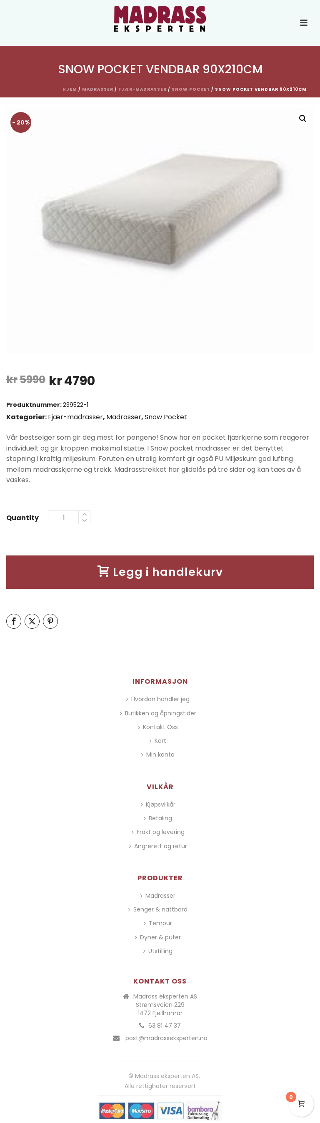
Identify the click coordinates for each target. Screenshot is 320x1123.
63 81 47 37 (164, 1025)
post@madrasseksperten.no (166, 1038)
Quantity (22, 518)
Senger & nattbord (158, 909)
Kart (158, 741)
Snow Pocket (191, 89)
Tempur (158, 923)
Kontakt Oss (158, 727)
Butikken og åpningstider (158, 713)
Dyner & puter (158, 937)
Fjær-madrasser (142, 89)
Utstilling (157, 951)
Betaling (158, 818)
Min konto (158, 754)
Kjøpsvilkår (158, 804)
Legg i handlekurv (160, 572)
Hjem (69, 89)
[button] (302, 118)
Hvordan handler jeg (158, 699)
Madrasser (97, 89)
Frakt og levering (158, 832)
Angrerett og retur (158, 846)
